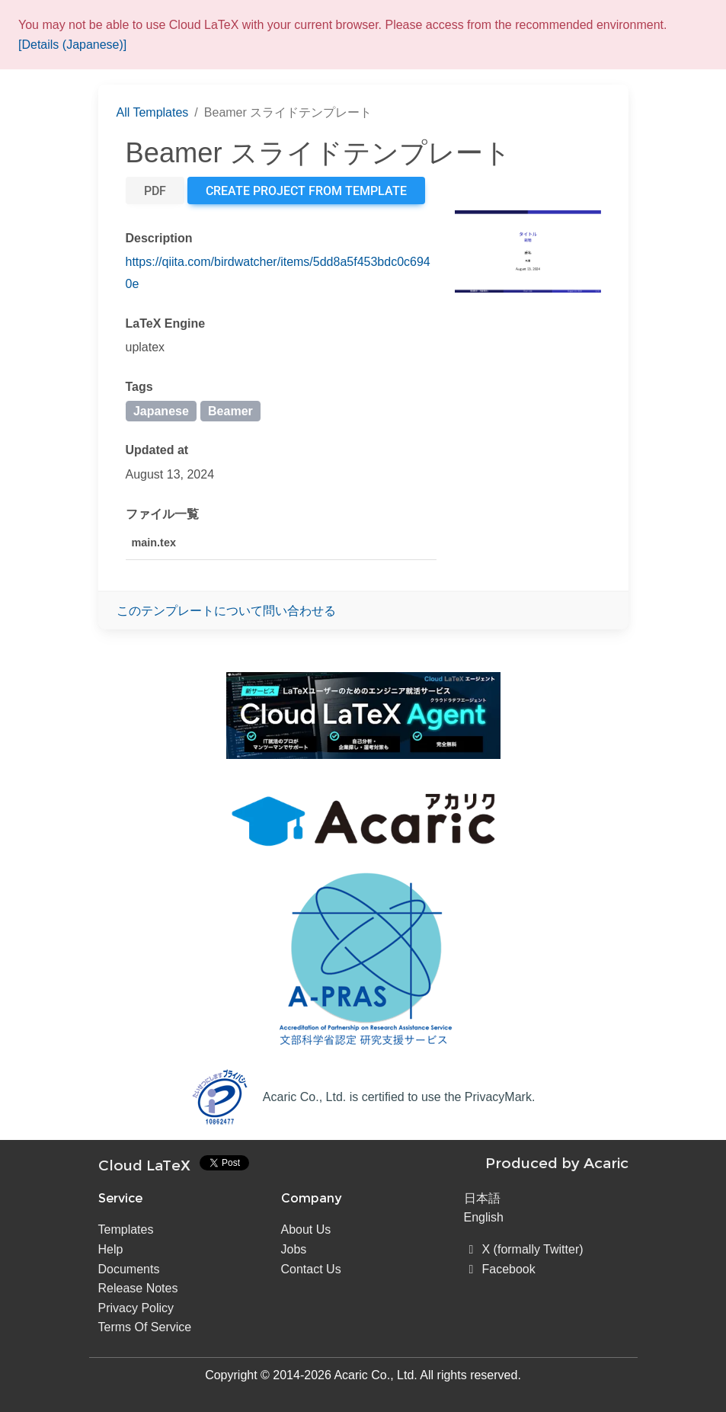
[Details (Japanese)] (72, 44)
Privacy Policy (136, 1308)
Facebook (500, 1269)
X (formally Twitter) (524, 1249)
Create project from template (306, 191)
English (484, 1217)
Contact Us (311, 1269)
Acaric (606, 1163)
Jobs (294, 1249)
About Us (306, 1229)
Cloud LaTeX (144, 1165)
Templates (126, 1229)
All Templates (153, 112)
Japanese (161, 411)
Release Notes (138, 1288)
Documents (129, 1269)
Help (110, 1249)
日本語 (482, 1198)
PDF (155, 191)
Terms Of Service (145, 1327)
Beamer (230, 411)
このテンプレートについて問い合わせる (226, 610)
